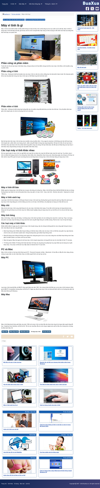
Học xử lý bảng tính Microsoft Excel (35, 19)
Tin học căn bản (46, 331)
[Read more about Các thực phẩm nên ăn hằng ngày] (56, 443)
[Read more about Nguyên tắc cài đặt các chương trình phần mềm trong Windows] (56, 353)
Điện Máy (22, 4)
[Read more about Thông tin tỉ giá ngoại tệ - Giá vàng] (87, 20)
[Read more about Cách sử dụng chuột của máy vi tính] (56, 396)
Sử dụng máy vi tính (35, 331)
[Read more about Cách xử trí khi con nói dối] (19, 420)
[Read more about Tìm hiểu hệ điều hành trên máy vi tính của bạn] (56, 375)
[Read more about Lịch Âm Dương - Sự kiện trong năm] (87, 40)
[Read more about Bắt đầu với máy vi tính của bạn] (19, 353)
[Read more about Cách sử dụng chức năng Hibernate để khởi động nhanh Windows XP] (56, 464)
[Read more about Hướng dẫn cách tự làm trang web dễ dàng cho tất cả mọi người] (87, 99)
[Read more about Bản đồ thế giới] (87, 59)
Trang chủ (5, 4)
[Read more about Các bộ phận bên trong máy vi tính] (19, 375)
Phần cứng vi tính (14, 331)
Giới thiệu (10, 483)
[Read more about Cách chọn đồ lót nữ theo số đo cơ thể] (19, 466)
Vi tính (12, 4)
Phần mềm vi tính (24, 331)
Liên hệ (28, 483)
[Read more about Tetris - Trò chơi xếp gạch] (87, 120)
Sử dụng (16, 483)
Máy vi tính (4, 331)
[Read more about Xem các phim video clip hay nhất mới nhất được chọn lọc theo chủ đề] (87, 78)
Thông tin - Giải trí (50, 4)
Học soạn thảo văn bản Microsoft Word (13, 19)
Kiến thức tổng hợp (34, 4)
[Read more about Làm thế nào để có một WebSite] (19, 443)
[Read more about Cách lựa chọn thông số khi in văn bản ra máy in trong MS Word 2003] (56, 418)
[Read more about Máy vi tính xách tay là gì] (19, 396)
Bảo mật (22, 483)
